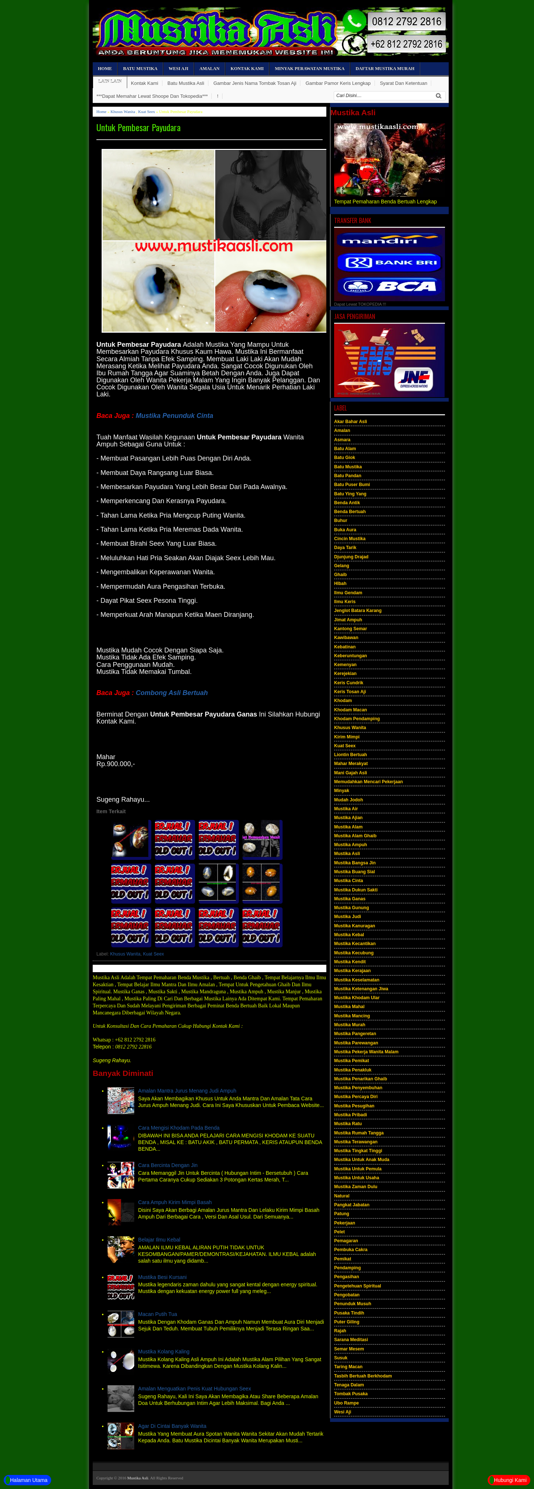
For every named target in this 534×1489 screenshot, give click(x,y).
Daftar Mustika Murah (385, 68)
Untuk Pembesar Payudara (138, 127)
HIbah (340, 583)
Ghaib (340, 574)
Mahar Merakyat (351, 763)
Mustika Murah (349, 1024)
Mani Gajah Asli (350, 772)
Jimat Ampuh (348, 619)
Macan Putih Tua (157, 1314)
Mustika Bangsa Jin (355, 862)
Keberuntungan (350, 655)
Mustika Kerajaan (352, 970)
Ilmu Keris (345, 601)
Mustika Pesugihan (354, 1106)
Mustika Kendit (350, 961)
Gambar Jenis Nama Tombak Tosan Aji (255, 83)
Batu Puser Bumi (352, 484)
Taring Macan (348, 1366)
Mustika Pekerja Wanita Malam (366, 1051)
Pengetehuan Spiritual (357, 1286)
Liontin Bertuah (350, 754)
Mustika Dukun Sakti (356, 890)
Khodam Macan (350, 709)
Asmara (342, 439)
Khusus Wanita (123, 111)
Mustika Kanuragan (354, 925)
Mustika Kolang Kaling (164, 1352)
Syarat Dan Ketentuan (403, 83)
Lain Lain (110, 81)
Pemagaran (346, 1240)
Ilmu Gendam (348, 592)
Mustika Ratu (348, 1123)
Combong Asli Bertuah (172, 693)
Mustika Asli (347, 853)
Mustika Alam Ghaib (355, 835)
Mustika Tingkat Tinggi (358, 1150)
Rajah (340, 1330)
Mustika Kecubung (354, 952)
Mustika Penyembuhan (358, 1087)
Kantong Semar (350, 628)
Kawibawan (346, 637)
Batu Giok (344, 457)
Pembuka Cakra (350, 1249)
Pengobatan (347, 1294)
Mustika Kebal (349, 934)
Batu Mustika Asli (186, 83)
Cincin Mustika (350, 538)
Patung (341, 1213)
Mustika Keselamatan (356, 980)
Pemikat (342, 1259)
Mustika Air (346, 808)
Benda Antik (347, 502)
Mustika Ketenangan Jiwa (361, 988)
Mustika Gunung (351, 907)
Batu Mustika (140, 68)
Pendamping (347, 1267)
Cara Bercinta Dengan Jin (168, 1165)
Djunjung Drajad (351, 556)
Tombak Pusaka (350, 1393)
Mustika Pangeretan (355, 1033)
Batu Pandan (347, 475)
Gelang (341, 565)
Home (105, 68)
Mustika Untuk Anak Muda (361, 1159)
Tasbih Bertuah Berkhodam (363, 1376)
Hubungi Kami (508, 1480)
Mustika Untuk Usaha (356, 1177)
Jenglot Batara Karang (358, 610)
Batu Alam (345, 448)
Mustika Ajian (348, 817)
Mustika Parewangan (356, 1043)
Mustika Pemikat (351, 1060)
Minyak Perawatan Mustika (310, 68)
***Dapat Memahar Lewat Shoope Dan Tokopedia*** (152, 96)
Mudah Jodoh (348, 799)
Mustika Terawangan (356, 1141)
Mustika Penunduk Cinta (174, 415)
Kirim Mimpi (347, 736)
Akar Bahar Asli (350, 421)
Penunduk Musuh (352, 1303)
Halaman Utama (26, 1480)
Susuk (340, 1357)
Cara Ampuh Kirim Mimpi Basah (175, 1202)
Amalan (210, 68)
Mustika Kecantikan (355, 943)
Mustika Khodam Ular (357, 997)
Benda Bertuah (350, 511)
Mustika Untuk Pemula (358, 1168)
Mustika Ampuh (350, 844)
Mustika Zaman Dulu (356, 1186)
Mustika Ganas (350, 898)
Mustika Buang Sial (354, 871)
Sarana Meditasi (351, 1339)
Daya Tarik (345, 547)
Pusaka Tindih (349, 1313)
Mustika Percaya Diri (356, 1096)
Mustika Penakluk (353, 1070)
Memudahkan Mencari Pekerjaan (368, 781)
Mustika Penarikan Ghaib (360, 1078)
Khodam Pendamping (357, 718)
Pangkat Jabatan (351, 1204)
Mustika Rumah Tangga (359, 1133)
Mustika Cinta (348, 880)
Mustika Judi (347, 916)
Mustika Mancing (352, 1015)
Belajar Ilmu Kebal (159, 1240)
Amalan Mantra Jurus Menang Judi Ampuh (187, 1091)
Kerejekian (345, 673)
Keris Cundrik (348, 682)
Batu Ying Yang (350, 493)
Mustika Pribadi (350, 1114)
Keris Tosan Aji (350, 691)
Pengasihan (346, 1276)
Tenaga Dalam (349, 1384)
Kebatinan (345, 646)
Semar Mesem (349, 1349)
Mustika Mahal (349, 1006)
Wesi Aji (178, 68)
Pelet (339, 1231)
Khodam (343, 700)
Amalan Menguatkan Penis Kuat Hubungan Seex (194, 1389)
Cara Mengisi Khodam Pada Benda (179, 1128)
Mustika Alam (348, 827)
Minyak (341, 790)
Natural (341, 1196)
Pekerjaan (344, 1223)
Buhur (340, 520)
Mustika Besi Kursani (162, 1277)
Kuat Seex (146, 111)
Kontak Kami (247, 68)
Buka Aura (345, 529)
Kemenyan (345, 664)
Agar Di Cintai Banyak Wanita (172, 1426)
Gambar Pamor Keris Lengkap (338, 83)
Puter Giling (346, 1322)
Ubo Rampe (346, 1403)
